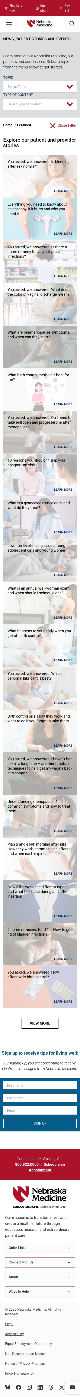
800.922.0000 (27, 1164)
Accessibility (14, 1334)
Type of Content (18, 95)
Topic (8, 78)
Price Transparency (19, 1373)
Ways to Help (40, 1291)
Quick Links (40, 1248)
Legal (9, 1324)
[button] (40, 87)
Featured (24, 125)
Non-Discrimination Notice (25, 1354)
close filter (67, 125)
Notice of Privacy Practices (25, 1364)
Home (7, 125)
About (40, 1277)
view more (40, 1023)
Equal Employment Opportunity (28, 1344)
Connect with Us (40, 1262)
